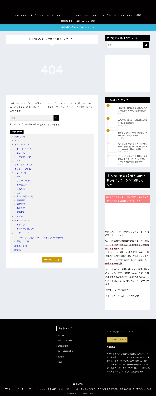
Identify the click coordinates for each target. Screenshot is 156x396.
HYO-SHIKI (19, 137)
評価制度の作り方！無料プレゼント (78, 27)
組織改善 (21, 188)
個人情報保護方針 (66, 352)
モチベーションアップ (27, 228)
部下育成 (21, 207)
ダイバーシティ (24, 149)
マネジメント (20, 15)
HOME (78, 383)
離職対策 (21, 211)
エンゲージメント (25, 181)
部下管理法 (22, 204)
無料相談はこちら (117, 339)
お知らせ (18, 161)
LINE (60, 363)
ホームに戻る (52, 259)
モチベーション (91, 15)
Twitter (61, 357)
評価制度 (21, 200)
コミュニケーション (72, 15)
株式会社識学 (122, 354)
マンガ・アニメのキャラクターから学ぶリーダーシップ (42, 237)
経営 (19, 192)
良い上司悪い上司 (25, 196)
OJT (18, 177)
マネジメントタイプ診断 (131, 15)
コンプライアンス (109, 15)
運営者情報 (63, 346)
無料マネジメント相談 (85, 21)
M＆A (17, 141)
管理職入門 (22, 184)
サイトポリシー (65, 341)
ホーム (61, 335)
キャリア (21, 224)
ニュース (21, 153)
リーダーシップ (36, 15)
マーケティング (24, 156)
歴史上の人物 (23, 240)
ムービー (18, 216)
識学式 (17, 249)
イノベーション (53, 15)
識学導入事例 (66, 21)
